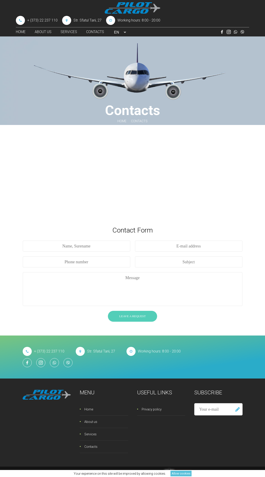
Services (69, 32)
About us (43, 32)
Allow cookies (181, 473)
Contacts (95, 32)
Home (21, 32)
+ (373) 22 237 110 (37, 20)
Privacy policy (152, 409)
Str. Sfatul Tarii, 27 (82, 20)
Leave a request (132, 316)
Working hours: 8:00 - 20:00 (133, 20)
